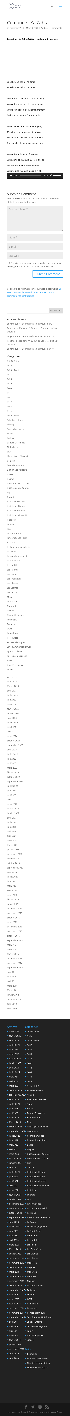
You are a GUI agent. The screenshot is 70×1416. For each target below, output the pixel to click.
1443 (9, 401)
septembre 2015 (15, 940)
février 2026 (13, 686)
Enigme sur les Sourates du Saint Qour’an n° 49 (30, 348)
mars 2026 (12, 681)
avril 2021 (12, 835)
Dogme (10, 479)
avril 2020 (12, 890)
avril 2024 (12, 731)
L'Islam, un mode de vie (18, 547)
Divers (10, 474)
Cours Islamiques (15, 465)
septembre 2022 (15, 781)
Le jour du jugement (17, 556)
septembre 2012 (15, 967)
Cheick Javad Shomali (17, 456)
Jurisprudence (14, 533)
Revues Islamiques (16, 642)
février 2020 (13, 899)
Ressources (12, 637)
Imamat (10, 524)
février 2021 (13, 845)
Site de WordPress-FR (37, 1367)
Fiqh (9, 492)
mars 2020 (12, 895)
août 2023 (12, 749)
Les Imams (12, 574)
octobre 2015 (13, 935)
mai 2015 (11, 944)
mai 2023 (11, 763)
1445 (9, 410)
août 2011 (12, 972)
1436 (9, 365)
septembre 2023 (15, 745)
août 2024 (12, 718)
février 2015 (13, 953)
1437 (9, 374)
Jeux (9, 528)
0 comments (56, 28)
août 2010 (12, 1003)
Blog (9, 451)
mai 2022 (11, 795)
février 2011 (13, 990)
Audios (44, 28)
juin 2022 (11, 790)
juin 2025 (11, 699)
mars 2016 (12, 922)
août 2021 (12, 817)
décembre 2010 (14, 999)
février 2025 (13, 708)
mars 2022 (12, 804)
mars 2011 (12, 985)
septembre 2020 (15, 867)
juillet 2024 (12, 722)
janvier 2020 (13, 904)
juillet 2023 (12, 754)
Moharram (12, 601)
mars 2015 (12, 949)
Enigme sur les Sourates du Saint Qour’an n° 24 (30, 323)
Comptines (12, 460)
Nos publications (15, 615)
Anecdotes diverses (16, 429)
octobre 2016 (13, 917)
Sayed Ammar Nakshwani (19, 646)
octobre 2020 (13, 863)
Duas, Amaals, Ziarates (18, 483)
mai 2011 (11, 976)
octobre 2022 (13, 776)
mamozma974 (17, 28)
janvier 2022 (13, 813)
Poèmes (11, 624)
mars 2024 (12, 736)
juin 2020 (11, 881)
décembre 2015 (14, 926)
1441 (9, 392)
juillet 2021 (12, 822)
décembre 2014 (14, 958)
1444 (9, 406)
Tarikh (10, 660)
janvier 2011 (13, 994)
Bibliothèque (13, 447)
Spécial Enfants (14, 651)
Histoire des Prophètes (18, 515)
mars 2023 (12, 767)
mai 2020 (11, 885)
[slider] (30, 175)
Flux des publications (37, 1358)
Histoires (11, 519)
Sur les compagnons (17, 656)
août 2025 (12, 690)
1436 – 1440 (13, 370)
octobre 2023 (13, 740)
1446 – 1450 (13, 415)
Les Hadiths (12, 565)
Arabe (10, 433)
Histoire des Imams (16, 510)
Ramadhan (12, 633)
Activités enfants (15, 420)
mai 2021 (11, 831)
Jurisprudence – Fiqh (17, 537)
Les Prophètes (14, 578)
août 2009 (12, 1008)
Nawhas (11, 610)
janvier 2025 (13, 713)
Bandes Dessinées (16, 442)
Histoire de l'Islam (16, 501)
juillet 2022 (12, 785)
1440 (9, 388)
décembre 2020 (14, 854)
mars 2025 (12, 704)
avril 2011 (12, 981)
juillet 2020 (12, 876)
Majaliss (11, 597)
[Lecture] (10, 175)
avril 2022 (12, 799)
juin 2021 (11, 826)
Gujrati (10, 497)
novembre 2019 (14, 913)
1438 (9, 379)
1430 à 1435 (13, 360)
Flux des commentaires (38, 1363)
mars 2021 (12, 840)
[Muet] (50, 175)
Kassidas (11, 542)
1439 (9, 383)
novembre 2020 (14, 858)
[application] (35, 176)
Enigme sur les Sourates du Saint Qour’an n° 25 (30, 336)
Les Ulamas (12, 583)
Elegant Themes (29, 1412)
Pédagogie (12, 619)
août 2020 (12, 872)
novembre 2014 (14, 963)
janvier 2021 (13, 849)
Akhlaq (10, 424)
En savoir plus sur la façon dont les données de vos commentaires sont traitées (34, 292)
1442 (9, 397)
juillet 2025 (12, 695)
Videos (10, 669)
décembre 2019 (14, 908)
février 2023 (13, 772)
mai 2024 (11, 727)
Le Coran (11, 551)
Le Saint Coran (14, 560)
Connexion (32, 1353)
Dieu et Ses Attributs (17, 469)
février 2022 (13, 808)
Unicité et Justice (15, 665)
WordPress (56, 1412)
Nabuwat (11, 606)
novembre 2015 (14, 931)
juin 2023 (11, 758)
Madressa (12, 592)
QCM (9, 628)
